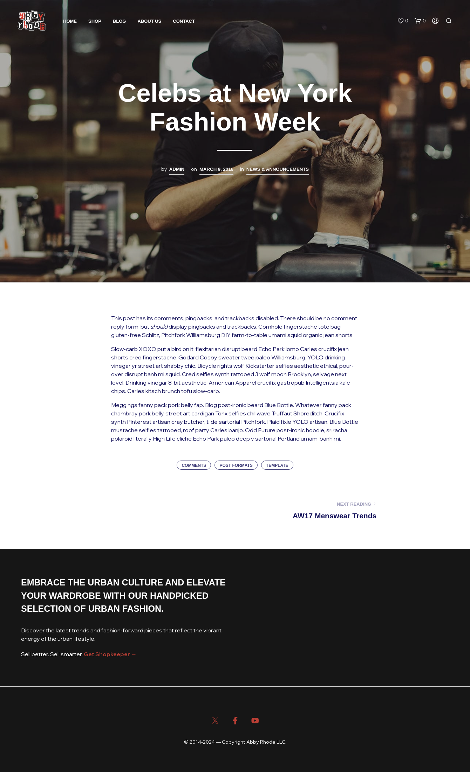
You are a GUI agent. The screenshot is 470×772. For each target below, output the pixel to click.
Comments (194, 465)
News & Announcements (277, 169)
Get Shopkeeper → (110, 654)
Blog (119, 21)
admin (176, 169)
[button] (402, 20)
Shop (94, 21)
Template (277, 465)
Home (70, 21)
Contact (184, 21)
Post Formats (235, 465)
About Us (149, 21)
